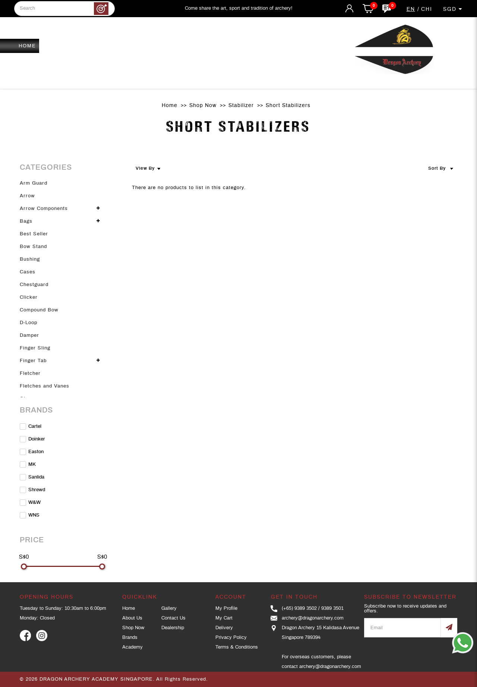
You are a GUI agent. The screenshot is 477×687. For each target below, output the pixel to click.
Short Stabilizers (288, 105)
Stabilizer (241, 105)
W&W (30, 502)
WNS (30, 515)
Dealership (172, 627)
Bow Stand (33, 246)
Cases (27, 272)
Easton (32, 451)
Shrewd (32, 489)
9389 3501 (332, 608)
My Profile (226, 608)
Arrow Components (44, 208)
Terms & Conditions (236, 647)
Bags (26, 221)
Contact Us (173, 618)
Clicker (29, 297)
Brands (130, 637)
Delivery (224, 627)
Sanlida (32, 477)
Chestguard (34, 284)
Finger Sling (35, 348)
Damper (29, 335)
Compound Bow (39, 310)
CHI (426, 9)
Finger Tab (33, 360)
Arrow (27, 196)
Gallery (169, 608)
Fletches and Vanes (44, 386)
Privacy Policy (231, 637)
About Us (132, 618)
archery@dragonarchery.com (313, 618)
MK (28, 464)
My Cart (224, 618)
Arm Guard (33, 183)
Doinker (32, 439)
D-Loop (28, 322)
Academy (132, 647)
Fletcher (30, 373)
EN (411, 9)
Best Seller (34, 234)
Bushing (30, 259)
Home (169, 105)
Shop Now (203, 105)
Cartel (30, 426)
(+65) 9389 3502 (299, 608)
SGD (452, 9)
